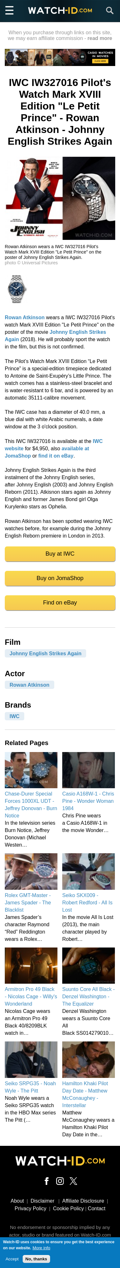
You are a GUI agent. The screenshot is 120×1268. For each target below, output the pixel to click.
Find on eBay (60, 602)
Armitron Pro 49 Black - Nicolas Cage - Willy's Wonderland (31, 997)
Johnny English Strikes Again (45, 653)
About (17, 1201)
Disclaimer (43, 1201)
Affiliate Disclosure (83, 1201)
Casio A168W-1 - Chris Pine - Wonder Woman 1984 (88, 801)
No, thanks (36, 1261)
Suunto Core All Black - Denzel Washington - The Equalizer (88, 997)
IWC (14, 716)
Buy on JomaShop (59, 578)
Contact (96, 1208)
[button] (60, 238)
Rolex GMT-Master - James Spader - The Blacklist (28, 903)
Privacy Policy (31, 1208)
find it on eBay (55, 456)
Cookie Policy (68, 1208)
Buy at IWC (59, 554)
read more (99, 38)
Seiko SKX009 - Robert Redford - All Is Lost (87, 903)
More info (41, 1250)
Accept (12, 1261)
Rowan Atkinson (25, 317)
